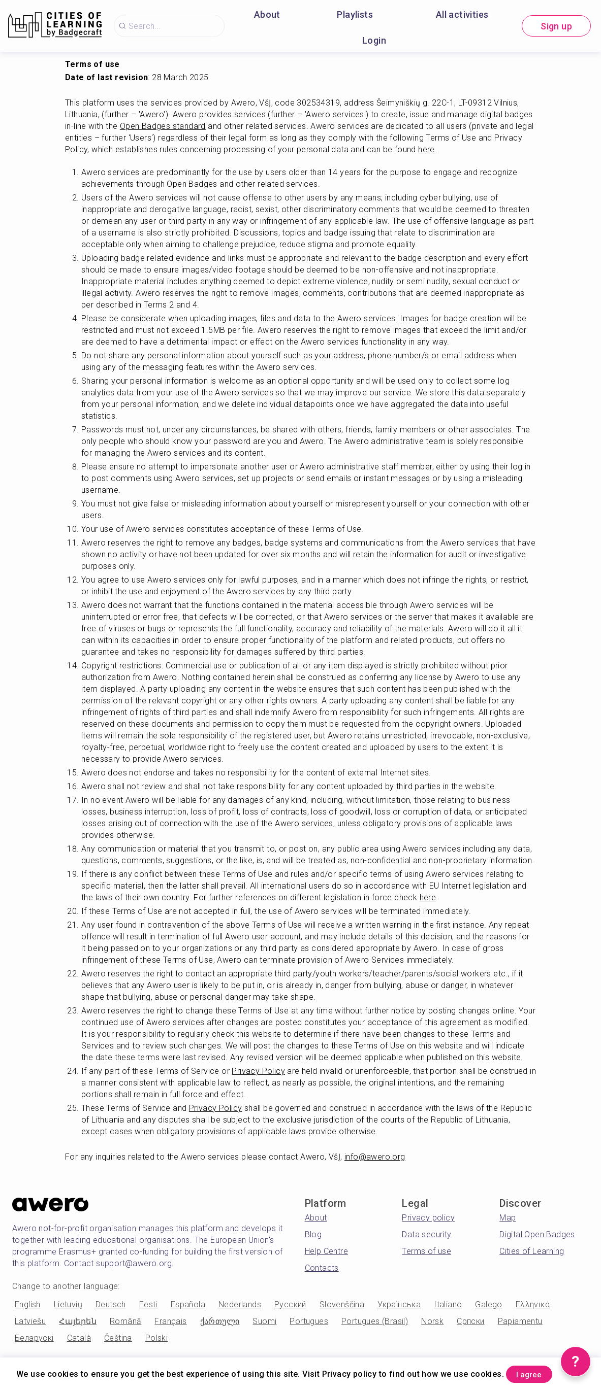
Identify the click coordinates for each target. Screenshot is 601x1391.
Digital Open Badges (537, 1234)
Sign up (556, 26)
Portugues (309, 1321)
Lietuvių (68, 1304)
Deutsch (111, 1304)
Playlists (355, 14)
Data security (426, 1234)
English (28, 1304)
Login (374, 40)
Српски (470, 1321)
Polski (156, 1338)
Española (188, 1304)
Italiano (448, 1304)
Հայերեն (78, 1321)
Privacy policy (428, 1218)
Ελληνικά (533, 1304)
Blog (313, 1234)
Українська (399, 1304)
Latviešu (30, 1321)
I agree (539, 1372)
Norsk (432, 1321)
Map (507, 1218)
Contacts (322, 1268)
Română (125, 1321)
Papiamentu (520, 1321)
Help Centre (326, 1251)
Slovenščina (342, 1304)
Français (170, 1321)
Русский (290, 1304)
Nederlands (239, 1304)
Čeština (118, 1338)
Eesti (148, 1304)
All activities (462, 14)
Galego (488, 1304)
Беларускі (34, 1338)
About (267, 14)
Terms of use (426, 1251)
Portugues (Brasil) (374, 1321)
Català (79, 1338)
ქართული (220, 1321)
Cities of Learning (531, 1251)
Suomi (264, 1321)
